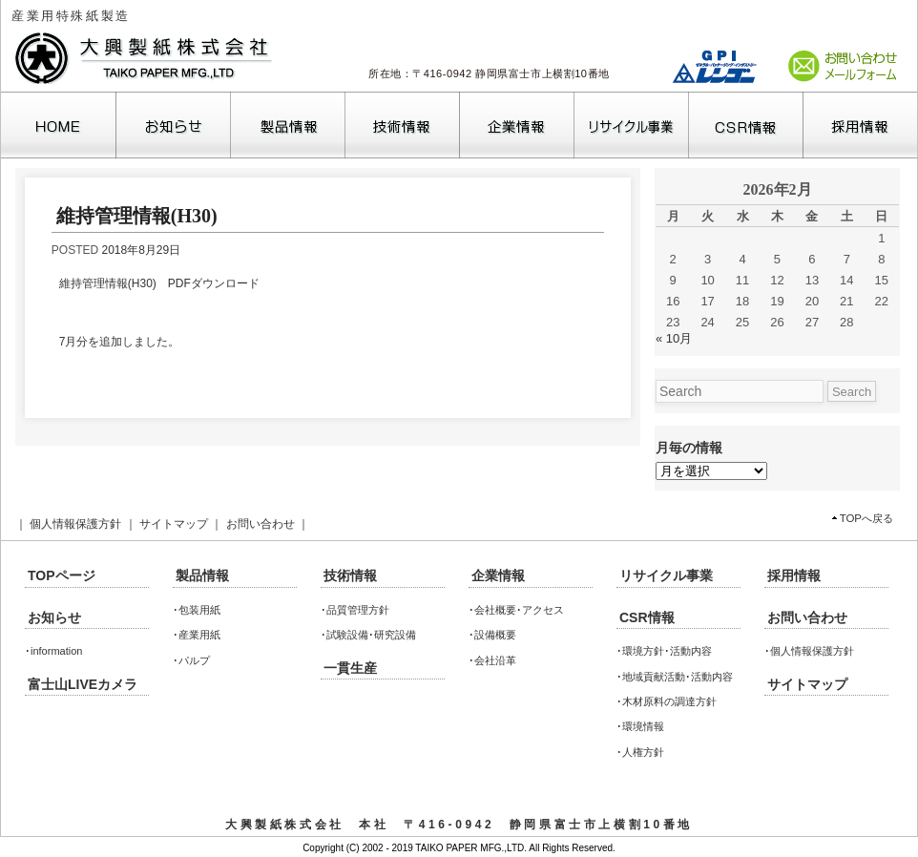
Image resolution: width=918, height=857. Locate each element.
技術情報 (350, 575)
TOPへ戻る (866, 518)
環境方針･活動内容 (667, 651)
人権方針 (643, 752)
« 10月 (674, 338)
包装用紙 (199, 610)
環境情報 (643, 726)
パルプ (194, 660)
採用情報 (794, 575)
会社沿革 (495, 660)
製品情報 (202, 575)
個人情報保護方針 (75, 524)
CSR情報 (647, 617)
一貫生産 (350, 668)
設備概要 (495, 634)
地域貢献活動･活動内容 (677, 676)
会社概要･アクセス (519, 610)
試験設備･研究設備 (371, 634)
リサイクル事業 (666, 575)
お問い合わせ (260, 524)
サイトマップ (173, 524)
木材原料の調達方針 (669, 701)
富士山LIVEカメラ (82, 684)
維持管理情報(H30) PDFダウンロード (159, 283)
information (56, 651)
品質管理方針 (357, 610)
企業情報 (498, 575)
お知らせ (54, 617)
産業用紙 (199, 634)
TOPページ (61, 575)
